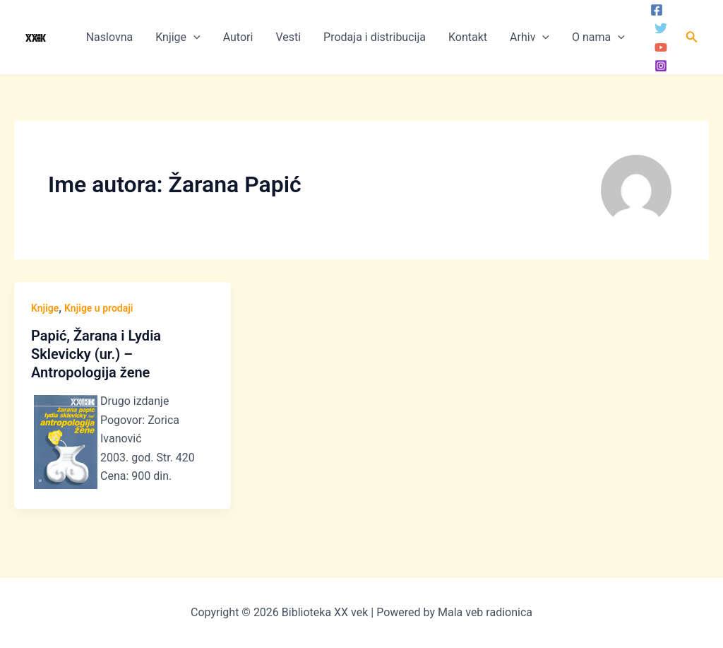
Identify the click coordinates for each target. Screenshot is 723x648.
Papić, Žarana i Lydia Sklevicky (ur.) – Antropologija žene (96, 354)
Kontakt (467, 37)
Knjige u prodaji (98, 308)
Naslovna (109, 37)
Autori (238, 37)
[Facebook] (656, 10)
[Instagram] (661, 65)
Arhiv (529, 37)
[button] (692, 37)
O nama (598, 37)
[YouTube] (661, 47)
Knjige (177, 37)
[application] (193, 37)
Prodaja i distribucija (374, 37)
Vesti (288, 37)
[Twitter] (661, 28)
